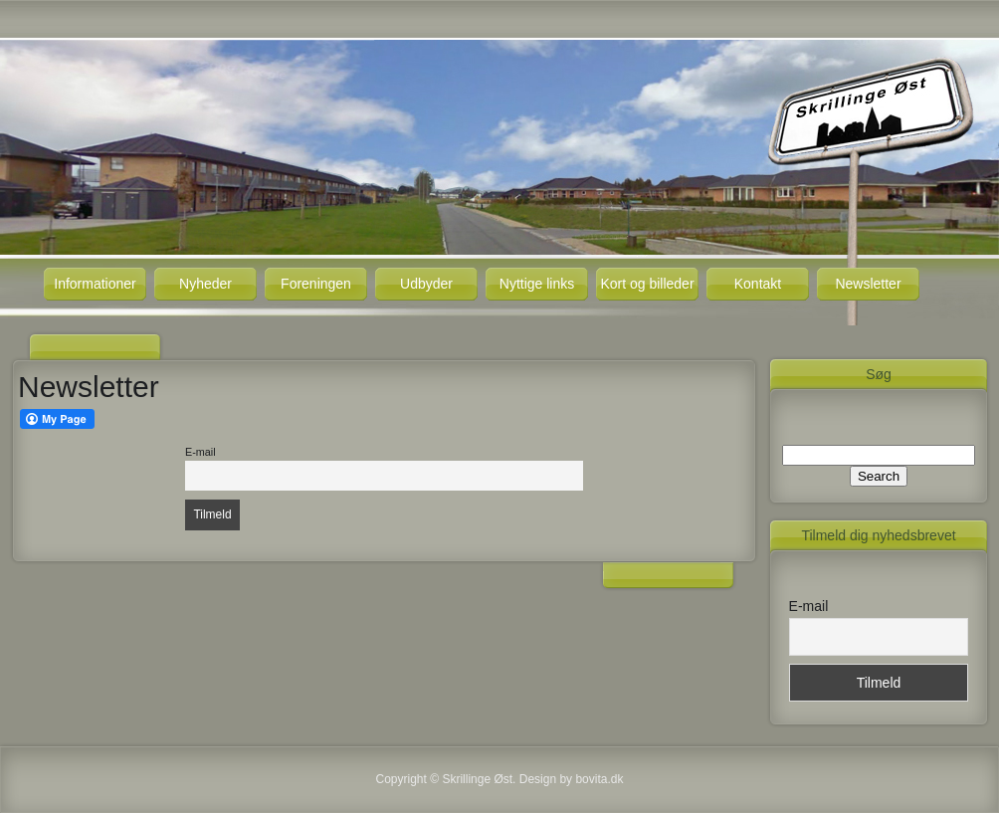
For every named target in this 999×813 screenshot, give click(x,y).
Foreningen (316, 284)
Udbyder (426, 284)
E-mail (200, 452)
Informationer (94, 284)
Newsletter (867, 284)
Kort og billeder (647, 284)
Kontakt (757, 284)
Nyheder (205, 284)
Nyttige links (537, 284)
